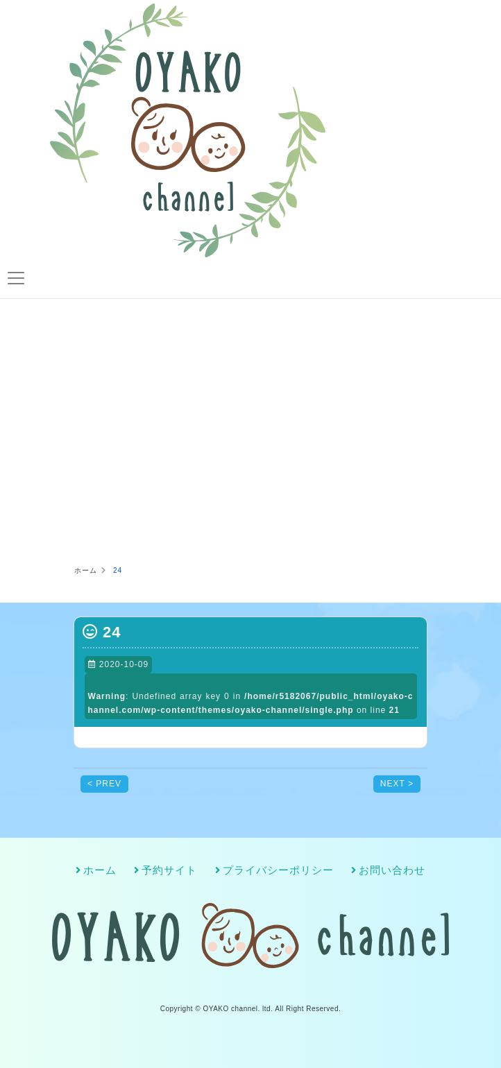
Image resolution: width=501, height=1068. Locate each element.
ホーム (100, 870)
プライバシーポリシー (278, 870)
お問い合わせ (392, 870)
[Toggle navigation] (15, 278)
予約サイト (169, 870)
